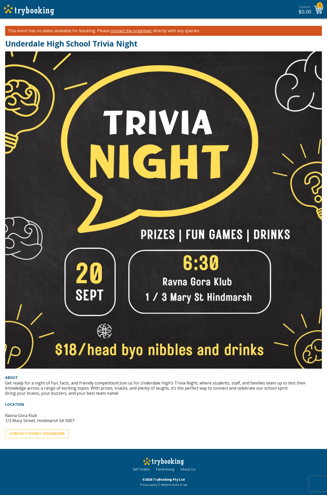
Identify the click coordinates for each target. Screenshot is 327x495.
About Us (188, 469)
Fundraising (165, 469)
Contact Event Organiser (37, 433)
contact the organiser (131, 30)
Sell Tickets (141, 469)
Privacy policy (148, 485)
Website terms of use (174, 485)
